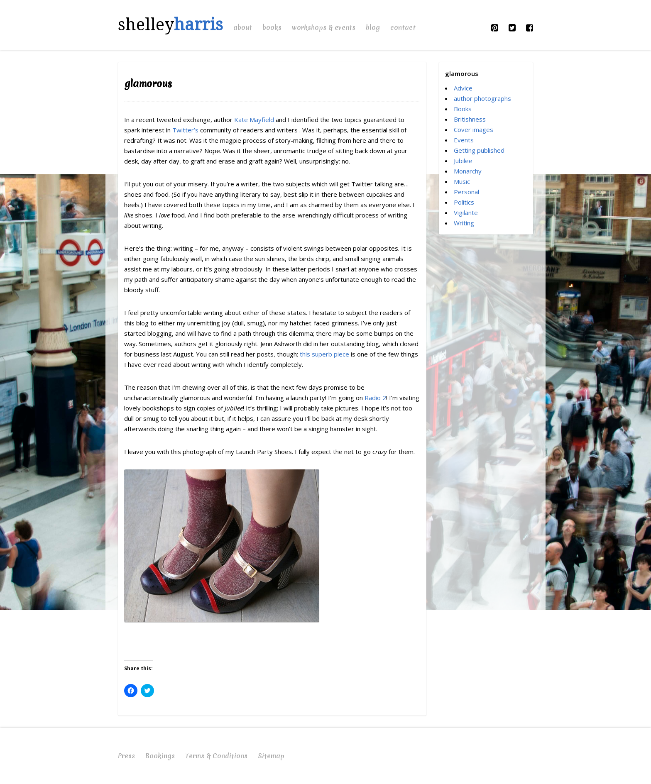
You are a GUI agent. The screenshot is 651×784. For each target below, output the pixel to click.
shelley (170, 24)
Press (126, 755)
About (242, 27)
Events (464, 140)
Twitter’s (186, 130)
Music (462, 181)
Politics (464, 202)
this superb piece (325, 354)
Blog (373, 27)
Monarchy (468, 171)
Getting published (479, 150)
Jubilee (463, 160)
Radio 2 (375, 397)
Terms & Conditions (216, 755)
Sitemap (271, 755)
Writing (464, 223)
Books (271, 27)
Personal (466, 192)
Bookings (160, 755)
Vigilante (466, 212)
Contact (403, 27)
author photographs (482, 98)
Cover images (473, 129)
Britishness (470, 119)
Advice (463, 88)
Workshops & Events (323, 27)
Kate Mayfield (255, 119)
